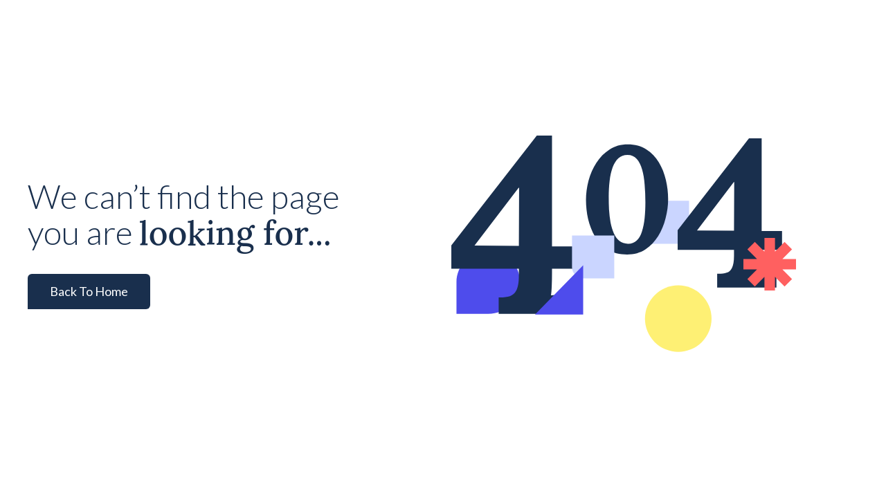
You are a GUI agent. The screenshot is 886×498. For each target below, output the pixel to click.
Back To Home (89, 291)
